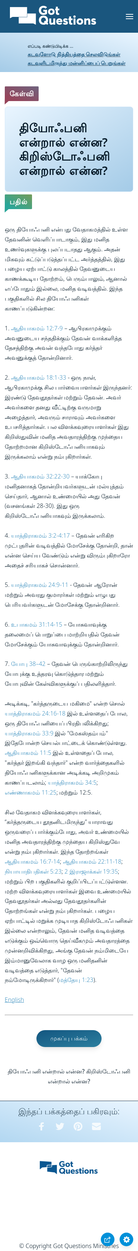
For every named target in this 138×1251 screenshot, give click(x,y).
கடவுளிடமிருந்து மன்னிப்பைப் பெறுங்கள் (76, 63)
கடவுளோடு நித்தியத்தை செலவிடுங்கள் (74, 54)
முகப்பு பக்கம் (69, 1038)
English (14, 1000)
